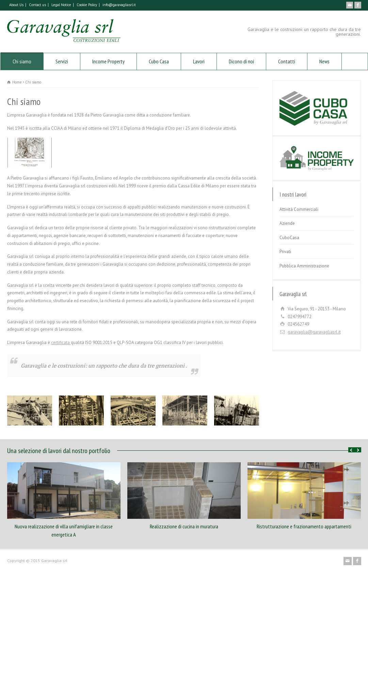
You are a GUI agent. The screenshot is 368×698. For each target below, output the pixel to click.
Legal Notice (61, 4)
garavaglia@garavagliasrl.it (314, 332)
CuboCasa (289, 238)
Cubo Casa (159, 61)
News (324, 61)
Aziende (287, 223)
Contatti (286, 61)
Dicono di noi (241, 61)
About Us (16, 4)
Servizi (61, 61)
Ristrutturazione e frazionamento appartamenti (304, 526)
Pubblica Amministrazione (304, 266)
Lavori (199, 61)
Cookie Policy (87, 4)
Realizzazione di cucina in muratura (184, 526)
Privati (285, 251)
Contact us (37, 4)
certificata (61, 342)
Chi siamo (22, 61)
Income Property (108, 61)
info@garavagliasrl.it (119, 4)
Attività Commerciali (298, 209)
